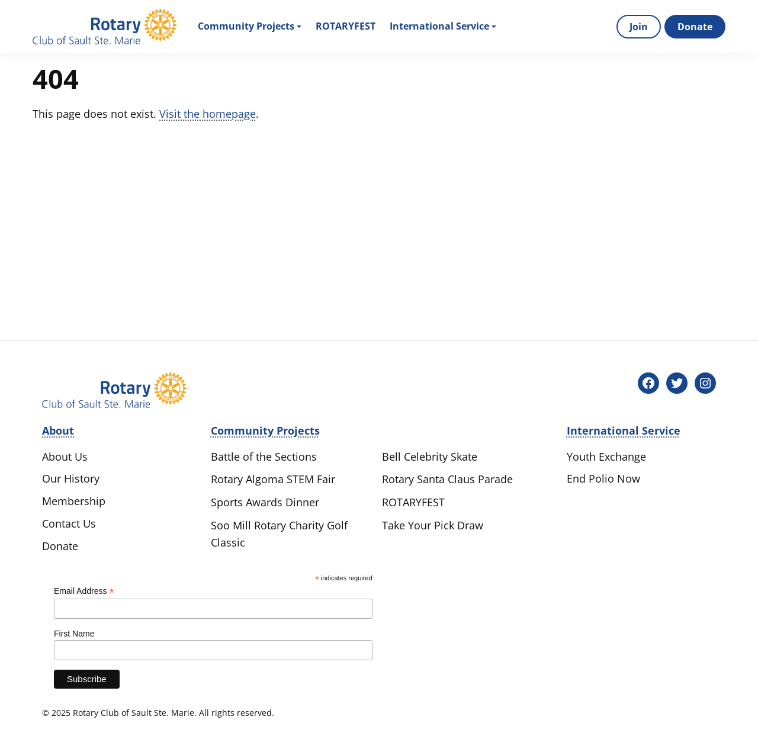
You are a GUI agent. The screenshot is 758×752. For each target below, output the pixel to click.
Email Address (84, 591)
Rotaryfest (345, 26)
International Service (443, 26)
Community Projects (249, 26)
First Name (74, 633)
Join (638, 26)
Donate (694, 26)
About (58, 430)
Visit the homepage (207, 114)
